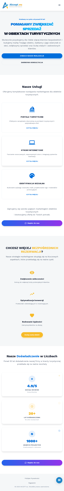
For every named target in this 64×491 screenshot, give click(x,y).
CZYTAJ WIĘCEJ (32, 128)
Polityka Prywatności (32, 478)
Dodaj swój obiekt (32, 335)
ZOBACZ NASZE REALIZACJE (32, 56)
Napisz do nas (32, 223)
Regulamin (32, 483)
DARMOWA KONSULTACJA (32, 62)
